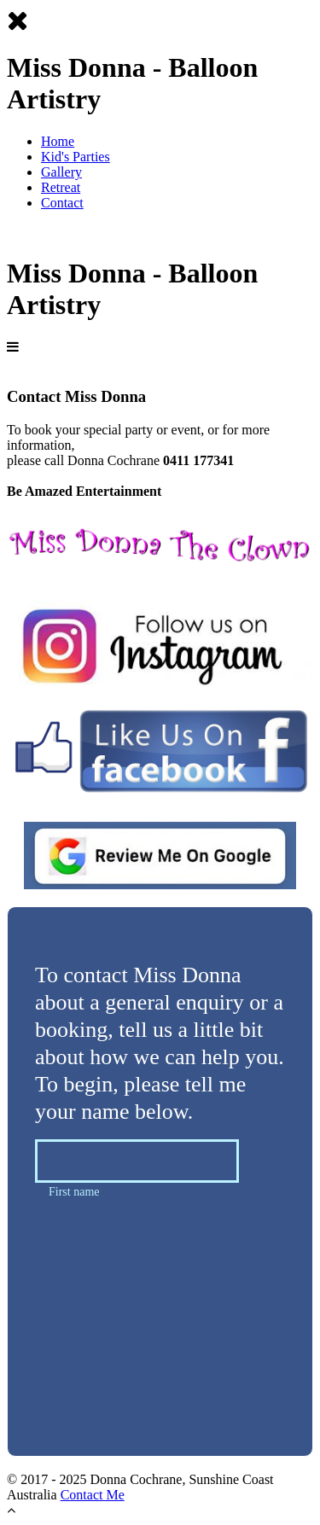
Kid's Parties (75, 156)
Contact (62, 202)
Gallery (61, 172)
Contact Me (93, 1494)
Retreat (60, 187)
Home (57, 141)
